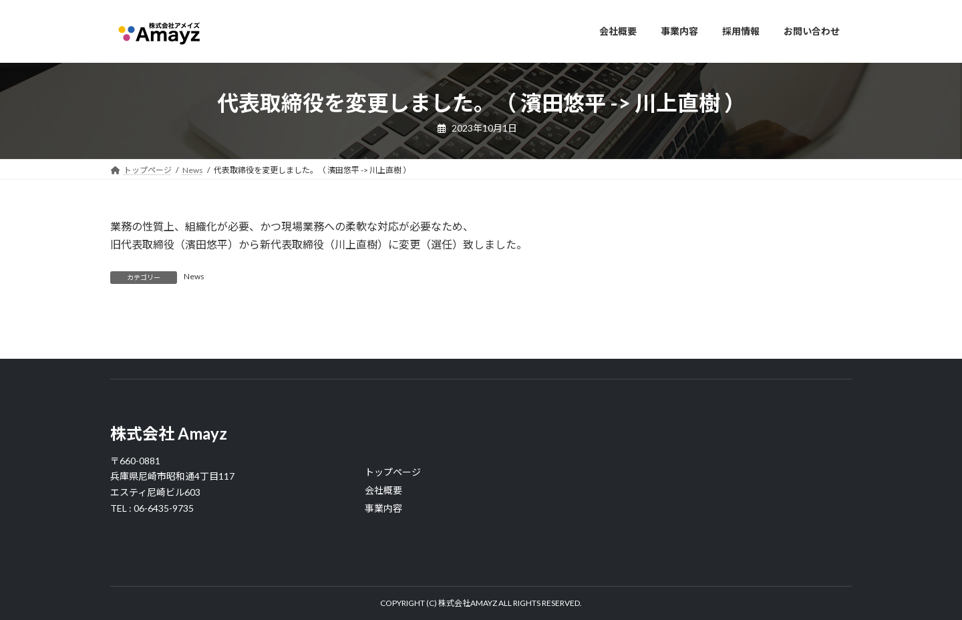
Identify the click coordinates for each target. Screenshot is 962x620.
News (194, 276)
